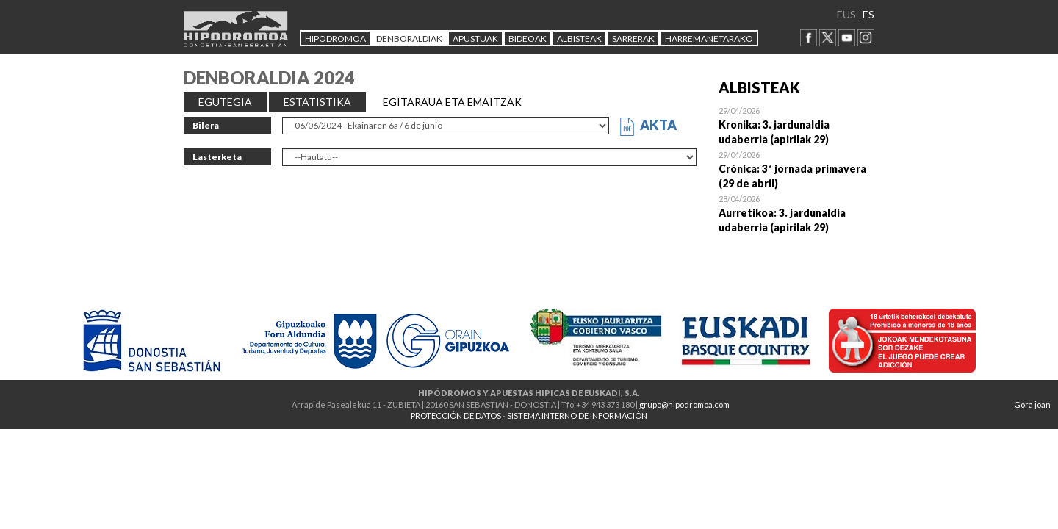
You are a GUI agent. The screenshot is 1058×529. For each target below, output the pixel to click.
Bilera (205, 125)
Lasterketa (217, 156)
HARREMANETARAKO (709, 38)
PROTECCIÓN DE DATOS (456, 415)
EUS (846, 14)
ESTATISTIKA (317, 102)
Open (797, 125)
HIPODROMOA (335, 38)
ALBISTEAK (579, 38)
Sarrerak (633, 38)
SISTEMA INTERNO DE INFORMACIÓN (577, 415)
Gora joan (1032, 404)
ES (868, 14)
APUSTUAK (475, 38)
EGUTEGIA (225, 102)
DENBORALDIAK (409, 38)
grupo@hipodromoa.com (684, 404)
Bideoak (527, 38)
